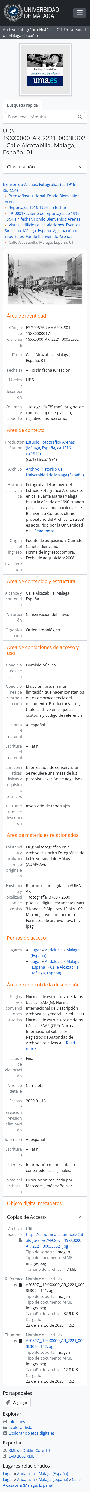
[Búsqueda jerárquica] (40, 116)
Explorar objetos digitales (29, 1433)
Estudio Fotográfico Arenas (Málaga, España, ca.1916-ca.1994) (50, 447)
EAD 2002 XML (18, 1456)
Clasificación (21, 166)
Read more (44, 531)
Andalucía (54, 949)
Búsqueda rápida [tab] (22, 105)
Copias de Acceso (26, 1217)
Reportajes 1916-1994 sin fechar (37, 207)
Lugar (36, 949)
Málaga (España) (53, 1473)
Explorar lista (17, 1427)
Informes (14, 1421)
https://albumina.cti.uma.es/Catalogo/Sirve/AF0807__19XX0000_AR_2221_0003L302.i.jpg (54, 1240)
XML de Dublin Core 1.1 (26, 1450)
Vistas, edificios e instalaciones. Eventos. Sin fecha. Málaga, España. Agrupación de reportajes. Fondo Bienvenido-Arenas (43, 230)
